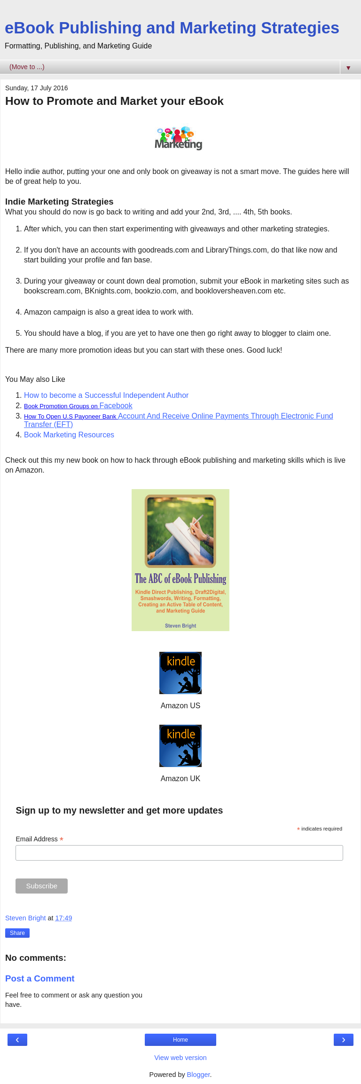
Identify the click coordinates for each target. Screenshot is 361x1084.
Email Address (39, 839)
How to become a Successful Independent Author (106, 395)
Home (180, 1040)
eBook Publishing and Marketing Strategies (172, 28)
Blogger (198, 1074)
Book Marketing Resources (69, 435)
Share (17, 933)
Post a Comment (40, 978)
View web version (180, 1057)
